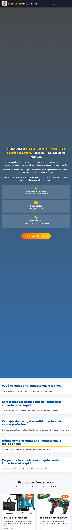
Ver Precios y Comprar (36, 236)
